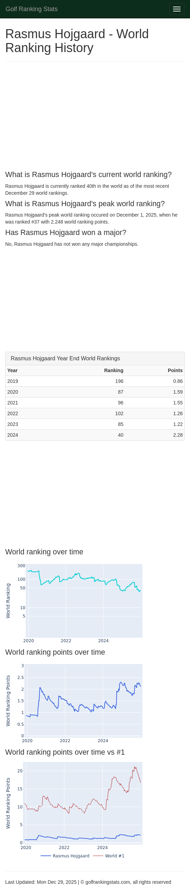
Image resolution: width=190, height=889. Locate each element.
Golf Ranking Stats (32, 9)
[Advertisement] (95, 117)
